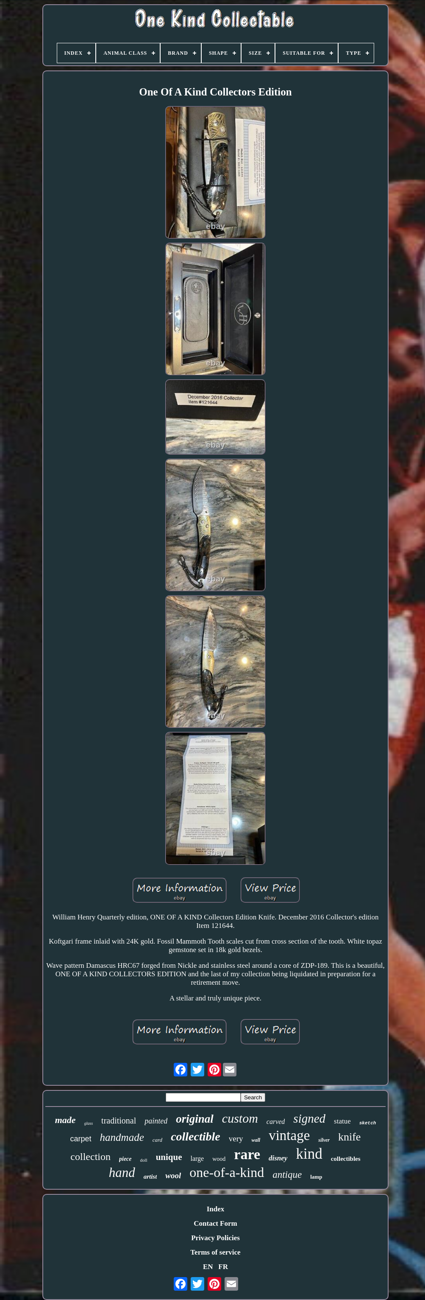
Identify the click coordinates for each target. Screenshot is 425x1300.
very (236, 1138)
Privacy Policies (215, 1238)
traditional (118, 1120)
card (157, 1140)
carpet (81, 1139)
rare (247, 1154)
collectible (195, 1136)
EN (208, 1267)
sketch (367, 1123)
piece (125, 1159)
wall (256, 1140)
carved (276, 1121)
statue (342, 1121)
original (195, 1118)
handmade (122, 1137)
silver (324, 1140)
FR (223, 1267)
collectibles (346, 1158)
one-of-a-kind (226, 1172)
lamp (316, 1177)
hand (122, 1172)
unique (169, 1157)
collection (90, 1156)
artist (150, 1176)
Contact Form (215, 1223)
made (65, 1120)
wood (218, 1159)
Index (216, 1209)
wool (173, 1175)
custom (240, 1118)
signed (309, 1118)
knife (349, 1137)
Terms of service (215, 1252)
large (197, 1158)
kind (309, 1154)
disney (278, 1158)
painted (155, 1121)
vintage (289, 1135)
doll (143, 1160)
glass (88, 1123)
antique (287, 1174)
